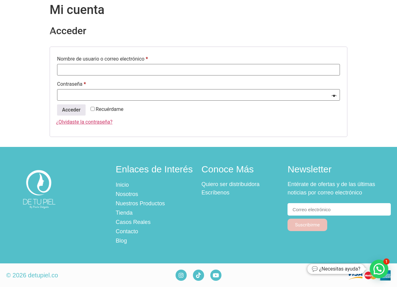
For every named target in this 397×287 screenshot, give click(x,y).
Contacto (331, 22)
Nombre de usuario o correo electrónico (114, 58)
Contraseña (83, 83)
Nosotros (133, 22)
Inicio (98, 22)
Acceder (71, 110)
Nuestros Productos (188, 22)
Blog (366, 22)
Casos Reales (284, 22)
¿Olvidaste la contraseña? (84, 122)
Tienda (240, 22)
